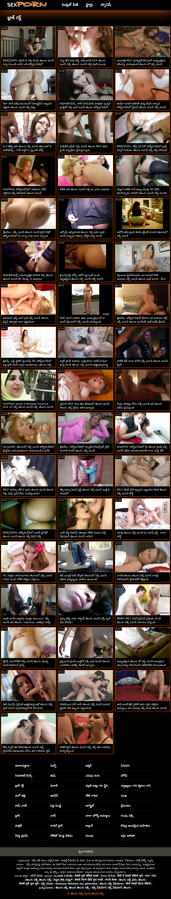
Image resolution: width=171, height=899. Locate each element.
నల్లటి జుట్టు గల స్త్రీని (97, 785)
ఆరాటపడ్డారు (22, 765)
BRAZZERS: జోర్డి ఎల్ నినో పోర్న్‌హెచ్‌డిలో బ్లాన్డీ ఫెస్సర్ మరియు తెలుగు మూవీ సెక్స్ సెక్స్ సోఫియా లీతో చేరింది (142, 150)
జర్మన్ (89, 765)
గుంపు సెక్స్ (127, 815)
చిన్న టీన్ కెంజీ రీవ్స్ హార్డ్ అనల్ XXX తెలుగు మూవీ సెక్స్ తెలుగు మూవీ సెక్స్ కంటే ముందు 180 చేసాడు (83, 64)
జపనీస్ (54, 795)
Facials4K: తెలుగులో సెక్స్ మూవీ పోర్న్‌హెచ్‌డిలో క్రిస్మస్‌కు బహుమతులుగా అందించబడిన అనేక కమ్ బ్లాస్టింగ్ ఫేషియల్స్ (28, 450)
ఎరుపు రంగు (93, 775)
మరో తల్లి (20, 795)
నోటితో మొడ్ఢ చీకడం (61, 835)
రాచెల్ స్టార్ (56, 825)
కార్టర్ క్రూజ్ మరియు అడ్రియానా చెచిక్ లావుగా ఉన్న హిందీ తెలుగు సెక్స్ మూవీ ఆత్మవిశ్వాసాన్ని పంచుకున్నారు (84, 364)
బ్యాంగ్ (89, 825)
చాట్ (52, 815)
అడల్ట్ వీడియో (68, 860)
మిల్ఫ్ (53, 765)
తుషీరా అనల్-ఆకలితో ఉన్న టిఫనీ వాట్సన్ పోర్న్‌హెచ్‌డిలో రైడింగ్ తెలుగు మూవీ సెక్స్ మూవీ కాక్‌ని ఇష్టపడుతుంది (141, 107)
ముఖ (124, 795)
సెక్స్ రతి (36, 860)
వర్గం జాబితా (128, 835)
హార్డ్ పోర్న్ (141, 860)
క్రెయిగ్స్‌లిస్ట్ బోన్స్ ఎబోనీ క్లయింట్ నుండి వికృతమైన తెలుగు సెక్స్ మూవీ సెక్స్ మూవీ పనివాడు (81, 279)
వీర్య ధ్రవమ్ (21, 835)
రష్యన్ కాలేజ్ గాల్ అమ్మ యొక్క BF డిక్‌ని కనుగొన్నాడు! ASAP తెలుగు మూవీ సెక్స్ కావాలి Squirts (142, 193)
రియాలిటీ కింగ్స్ (23, 775)
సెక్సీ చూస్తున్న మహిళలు (38, 864)
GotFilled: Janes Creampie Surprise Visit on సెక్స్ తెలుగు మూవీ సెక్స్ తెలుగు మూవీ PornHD (28, 407)
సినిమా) (125, 765)
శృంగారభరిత (85, 851)
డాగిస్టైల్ (90, 805)
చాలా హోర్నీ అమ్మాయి (98, 815)
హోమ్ (124, 775)
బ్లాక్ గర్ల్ (19, 785)
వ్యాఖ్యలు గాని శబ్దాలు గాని (136, 785)
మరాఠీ (53, 785)
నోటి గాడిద (92, 795)
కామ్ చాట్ (21, 805)
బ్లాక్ (17, 815)
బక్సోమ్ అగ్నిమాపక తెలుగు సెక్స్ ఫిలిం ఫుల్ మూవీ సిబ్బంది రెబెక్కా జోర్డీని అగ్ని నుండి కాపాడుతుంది (82, 236)
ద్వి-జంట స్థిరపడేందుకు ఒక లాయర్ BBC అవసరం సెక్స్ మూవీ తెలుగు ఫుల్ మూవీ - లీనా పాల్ (141, 279)
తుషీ (52, 775)
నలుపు (89, 835)
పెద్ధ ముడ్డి (55, 805)
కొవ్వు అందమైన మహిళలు (135, 825)
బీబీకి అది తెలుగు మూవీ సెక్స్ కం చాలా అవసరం (85, 189)
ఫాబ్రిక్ (18, 825)
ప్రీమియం (126, 805)
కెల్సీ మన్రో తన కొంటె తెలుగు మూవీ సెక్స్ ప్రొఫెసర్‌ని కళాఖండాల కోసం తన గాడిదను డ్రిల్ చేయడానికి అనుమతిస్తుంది (26, 751)
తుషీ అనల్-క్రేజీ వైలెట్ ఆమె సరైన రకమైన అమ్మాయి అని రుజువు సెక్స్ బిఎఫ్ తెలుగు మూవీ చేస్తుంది (142, 708)
